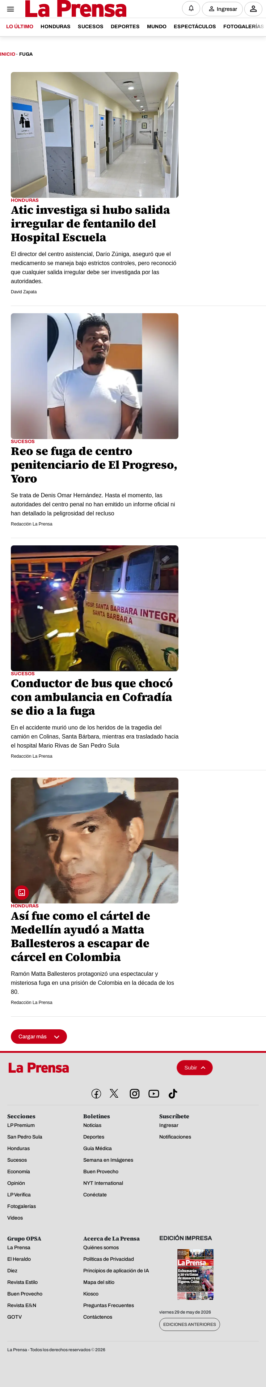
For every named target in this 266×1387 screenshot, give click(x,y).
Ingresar (227, 9)
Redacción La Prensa (31, 524)
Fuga (26, 54)
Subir (195, 1067)
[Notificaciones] (191, 8)
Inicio (7, 54)
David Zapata (24, 291)
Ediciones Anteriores (189, 1324)
